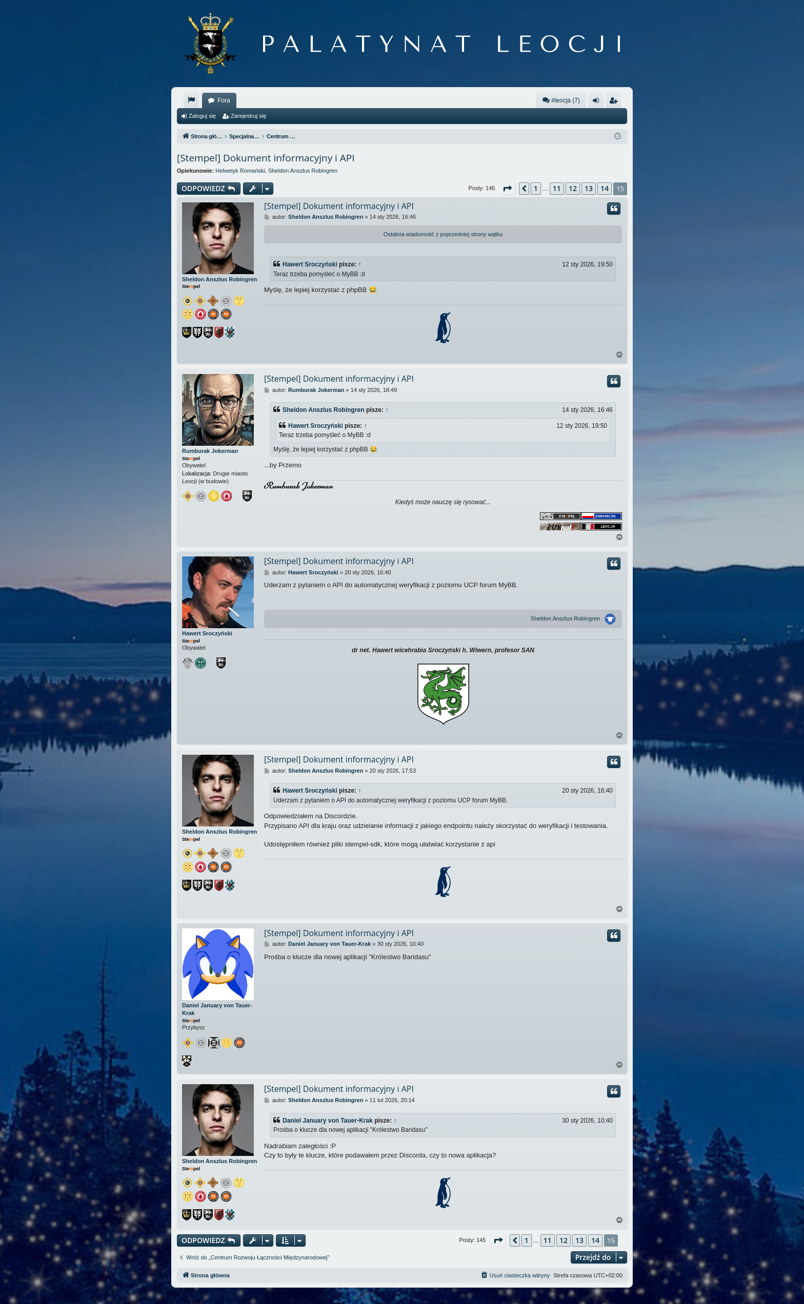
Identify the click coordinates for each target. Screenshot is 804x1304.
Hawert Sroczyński (310, 264)
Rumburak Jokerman (210, 451)
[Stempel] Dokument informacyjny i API (266, 157)
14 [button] (604, 188)
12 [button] (573, 188)
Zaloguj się (202, 116)
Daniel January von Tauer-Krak (217, 1009)
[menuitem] (191, 100)
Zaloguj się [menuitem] (598, 102)
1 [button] (536, 188)
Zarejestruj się (248, 116)
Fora (223, 100)
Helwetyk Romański (240, 171)
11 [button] (557, 188)
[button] (507, 188)
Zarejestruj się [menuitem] (615, 102)
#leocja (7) (561, 100)
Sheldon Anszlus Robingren (302, 171)
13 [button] (589, 188)
